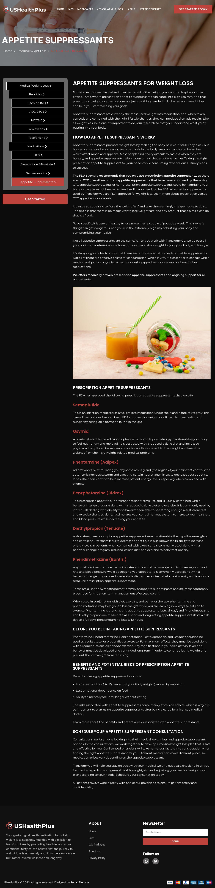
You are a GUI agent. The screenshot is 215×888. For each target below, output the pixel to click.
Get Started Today (193, 9)
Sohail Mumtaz (79, 882)
